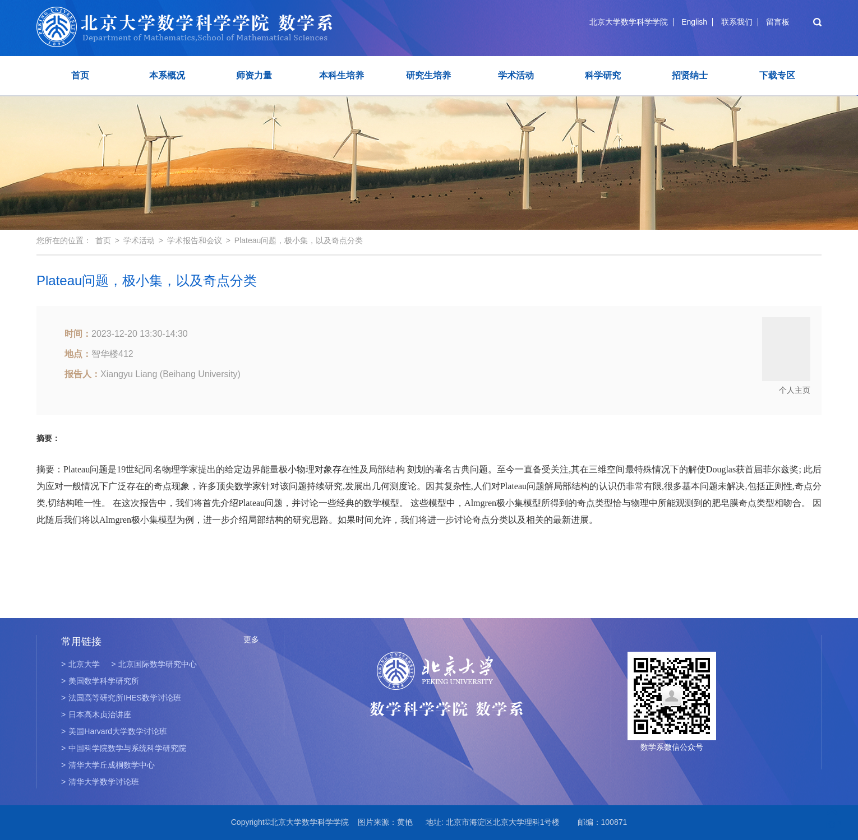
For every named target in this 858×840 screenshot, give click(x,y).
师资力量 (254, 75)
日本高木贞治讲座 (96, 714)
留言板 (778, 21)
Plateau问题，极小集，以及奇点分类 (298, 240)
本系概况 (167, 75)
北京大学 (80, 664)
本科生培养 (341, 75)
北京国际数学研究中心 (154, 664)
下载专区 (777, 75)
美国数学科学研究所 (100, 680)
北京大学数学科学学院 (628, 21)
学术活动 (516, 75)
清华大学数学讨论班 (100, 781)
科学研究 (603, 75)
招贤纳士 (690, 75)
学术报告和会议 (194, 240)
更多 (251, 639)
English (694, 21)
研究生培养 (428, 75)
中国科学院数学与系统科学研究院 (123, 748)
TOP (832, 817)
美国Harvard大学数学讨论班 (114, 731)
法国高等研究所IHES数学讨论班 (121, 697)
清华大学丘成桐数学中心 (108, 764)
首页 (80, 75)
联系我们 (737, 21)
